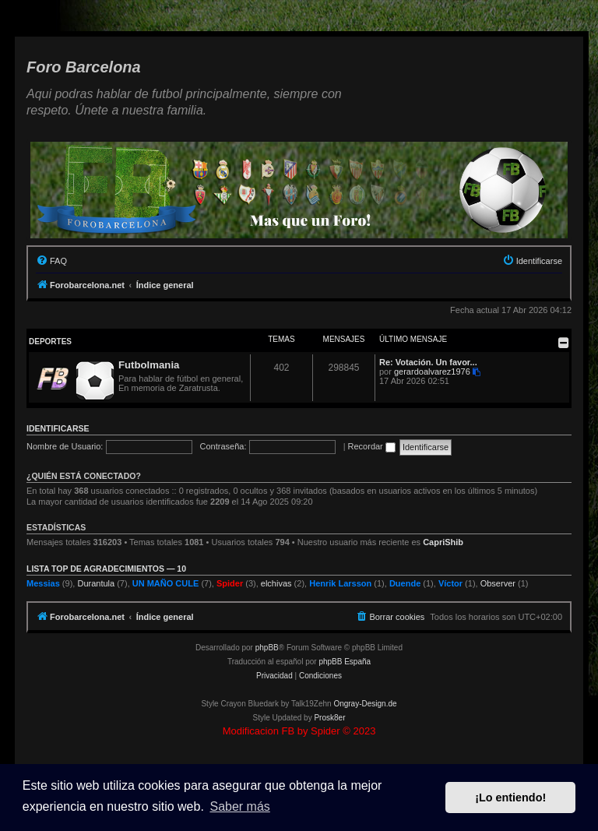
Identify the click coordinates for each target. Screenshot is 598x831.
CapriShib (443, 542)
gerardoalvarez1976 (432, 371)
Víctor (450, 583)
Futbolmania (148, 365)
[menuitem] (51, 261)
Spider (229, 583)
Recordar (372, 446)
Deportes (50, 341)
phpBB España (344, 661)
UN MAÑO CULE (165, 583)
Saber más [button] (239, 806)
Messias (43, 583)
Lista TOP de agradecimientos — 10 (106, 568)
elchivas (276, 583)
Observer (497, 583)
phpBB (267, 647)
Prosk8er (329, 717)
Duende (404, 583)
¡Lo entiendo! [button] (510, 797)
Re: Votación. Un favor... (428, 362)
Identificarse (58, 428)
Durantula (95, 583)
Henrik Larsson (340, 583)
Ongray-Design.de (364, 703)
